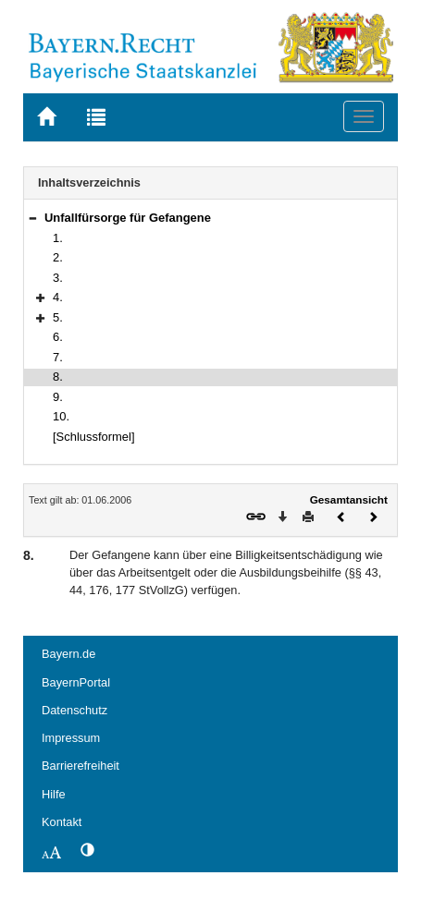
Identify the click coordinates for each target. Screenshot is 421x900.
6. (58, 337)
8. (58, 376)
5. (58, 317)
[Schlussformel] (94, 437)
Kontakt (61, 822)
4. (58, 297)
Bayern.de (68, 654)
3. (58, 278)
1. (58, 238)
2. (58, 257)
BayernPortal (76, 682)
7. (58, 357)
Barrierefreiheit (80, 765)
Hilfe (54, 794)
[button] (32, 218)
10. (61, 416)
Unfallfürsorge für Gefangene (127, 218)
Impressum (71, 738)
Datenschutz (74, 710)
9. (58, 397)
